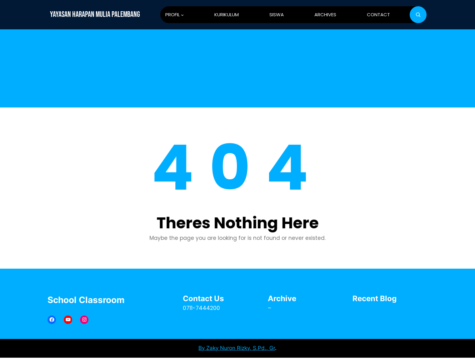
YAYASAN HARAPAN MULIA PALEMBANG (95, 14)
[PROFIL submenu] (182, 14)
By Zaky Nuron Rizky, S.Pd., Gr (236, 348)
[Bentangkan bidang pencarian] (418, 14)
